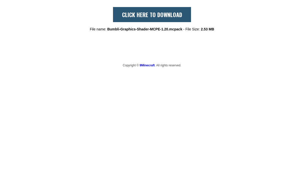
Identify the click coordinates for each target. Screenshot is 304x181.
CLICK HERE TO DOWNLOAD (152, 15)
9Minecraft (147, 65)
